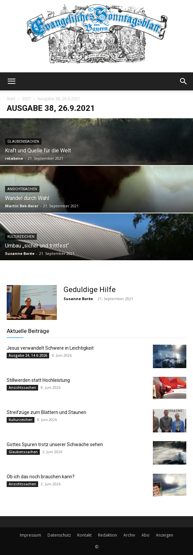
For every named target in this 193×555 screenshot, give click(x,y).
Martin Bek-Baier (21, 205)
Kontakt (84, 535)
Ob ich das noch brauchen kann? (41, 476)
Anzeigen (164, 535)
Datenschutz (59, 535)
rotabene (14, 158)
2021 (26, 98)
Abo (145, 535)
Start (11, 98)
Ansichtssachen (22, 189)
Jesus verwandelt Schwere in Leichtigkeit (50, 348)
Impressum (30, 535)
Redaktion (107, 535)
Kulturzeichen (20, 236)
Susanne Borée (19, 253)
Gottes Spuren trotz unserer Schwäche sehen (55, 444)
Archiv (129, 535)
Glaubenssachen (23, 141)
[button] (11, 81)
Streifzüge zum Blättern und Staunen (46, 412)
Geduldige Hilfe (90, 289)
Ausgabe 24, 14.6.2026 (28, 355)
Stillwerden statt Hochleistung (38, 380)
